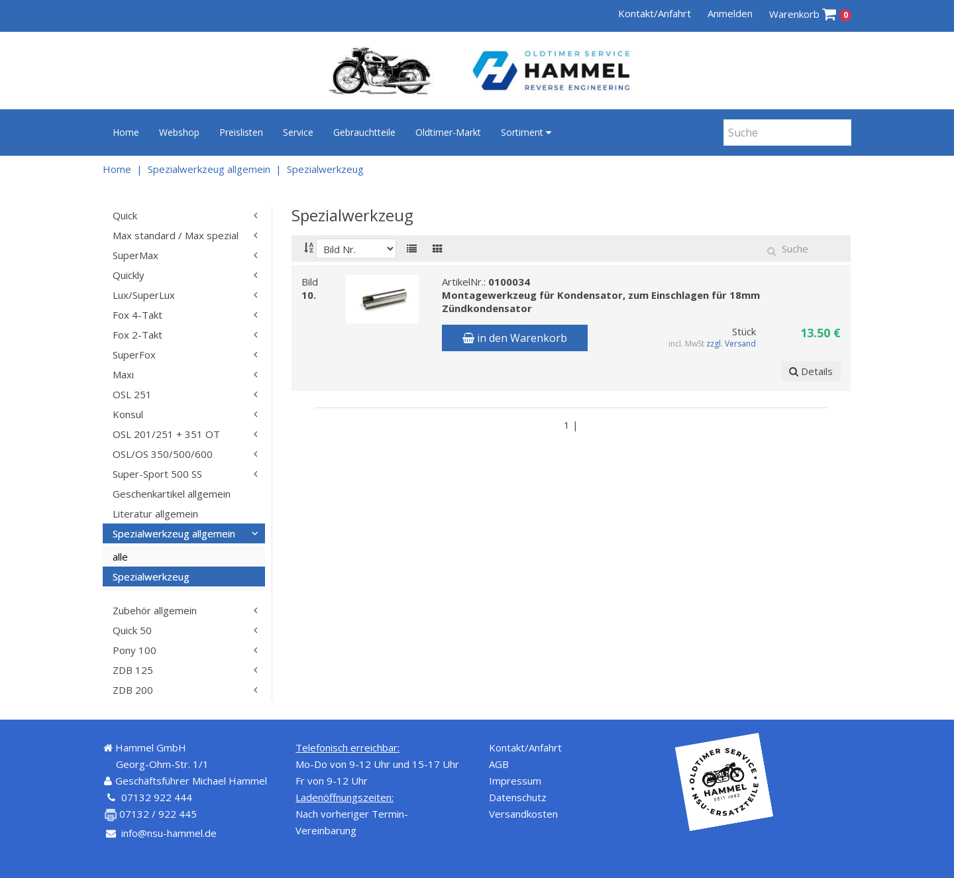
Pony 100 (134, 650)
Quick (125, 215)
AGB (499, 764)
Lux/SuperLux (144, 295)
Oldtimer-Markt (448, 132)
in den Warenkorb (514, 338)
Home (126, 132)
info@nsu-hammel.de (169, 833)
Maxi (123, 374)
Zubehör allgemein (155, 610)
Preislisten (241, 132)
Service (298, 132)
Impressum (515, 780)
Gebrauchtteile (364, 132)
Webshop (179, 132)
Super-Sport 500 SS (157, 473)
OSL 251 (132, 394)
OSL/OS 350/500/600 (163, 454)
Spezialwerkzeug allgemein (209, 169)
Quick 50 (132, 630)
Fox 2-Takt (137, 334)
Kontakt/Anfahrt (654, 13)
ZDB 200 (133, 689)
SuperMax (135, 255)
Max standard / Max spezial (175, 235)
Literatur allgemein (155, 513)
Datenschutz (518, 797)
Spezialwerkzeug (325, 169)
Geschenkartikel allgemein (172, 493)
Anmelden (730, 13)
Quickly (128, 275)
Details (811, 371)
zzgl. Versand (732, 343)
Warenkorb (810, 14)
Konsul (128, 414)
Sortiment (526, 132)
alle (120, 556)
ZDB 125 (133, 670)
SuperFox (134, 354)
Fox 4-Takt (137, 314)
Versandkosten (523, 813)
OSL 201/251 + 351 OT (166, 434)
